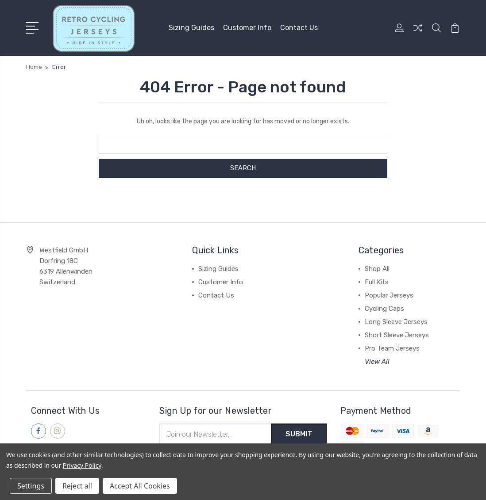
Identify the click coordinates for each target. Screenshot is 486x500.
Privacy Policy (82, 465)
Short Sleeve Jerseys (397, 335)
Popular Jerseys (389, 295)
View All (377, 361)
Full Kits (377, 282)
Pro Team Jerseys (392, 348)
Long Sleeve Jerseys (396, 321)
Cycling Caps (384, 308)
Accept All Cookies (140, 486)
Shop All (377, 268)
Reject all (77, 486)
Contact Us (299, 27)
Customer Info (247, 27)
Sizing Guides (191, 27)
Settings (30, 486)
